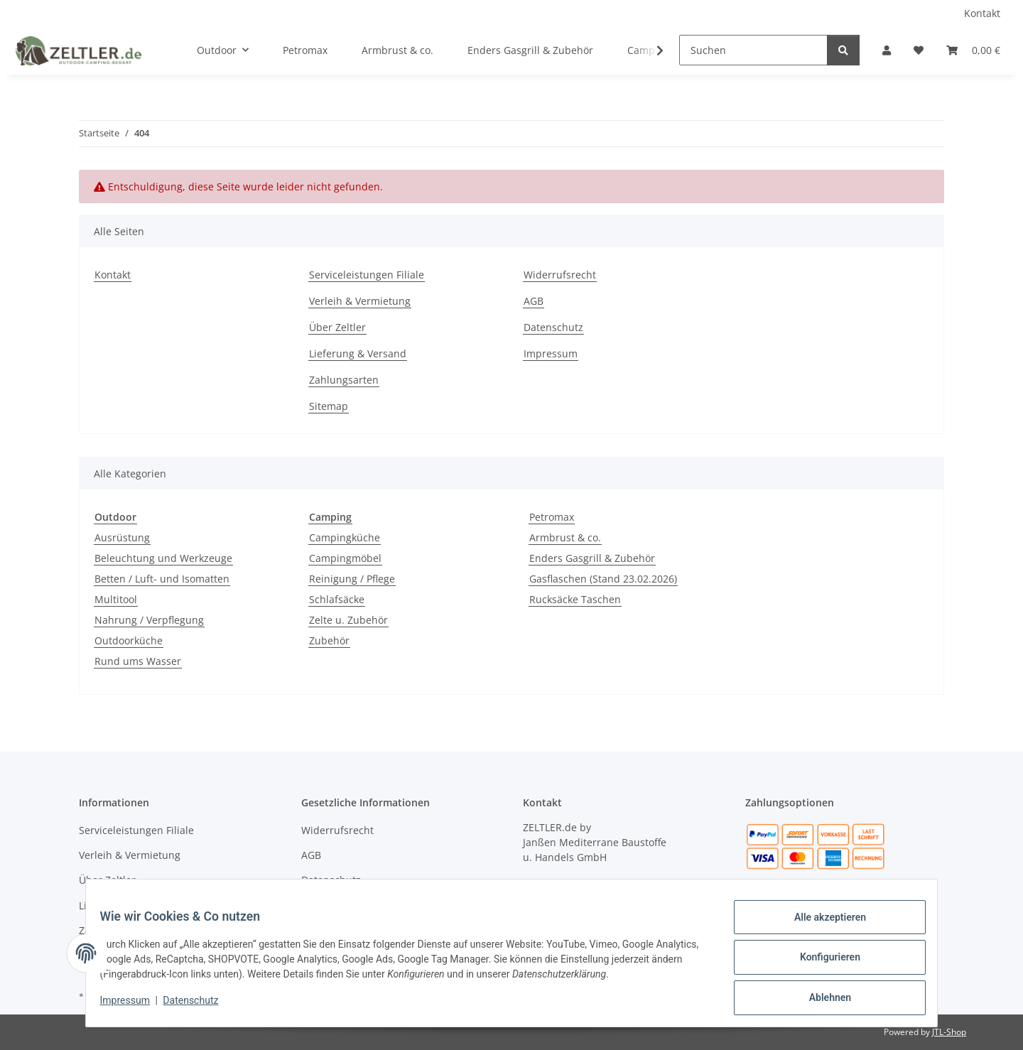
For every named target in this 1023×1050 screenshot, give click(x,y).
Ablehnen (821, 999)
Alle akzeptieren (821, 925)
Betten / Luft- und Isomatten (161, 578)
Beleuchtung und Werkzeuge (163, 558)
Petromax (551, 517)
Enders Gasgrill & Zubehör (592, 558)
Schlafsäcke (336, 599)
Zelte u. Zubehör (348, 620)
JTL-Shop (949, 1032)
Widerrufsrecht (560, 274)
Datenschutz (199, 1006)
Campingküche (344, 537)
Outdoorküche (128, 640)
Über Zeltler (337, 327)
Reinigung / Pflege (352, 578)
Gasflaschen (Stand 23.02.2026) (603, 578)
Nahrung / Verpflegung (149, 620)
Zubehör (329, 640)
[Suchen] (753, 50)
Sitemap (328, 406)
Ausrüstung (122, 537)
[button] (886, 50)
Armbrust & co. (565, 537)
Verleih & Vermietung (360, 301)
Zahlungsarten (344, 379)
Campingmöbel (345, 558)
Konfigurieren (821, 962)
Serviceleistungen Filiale (366, 274)
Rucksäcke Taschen (575, 599)
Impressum (133, 1006)
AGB (533, 301)
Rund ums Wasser (137, 661)
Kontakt (982, 13)
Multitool (115, 599)
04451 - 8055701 (603, 883)
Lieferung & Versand (357, 353)
